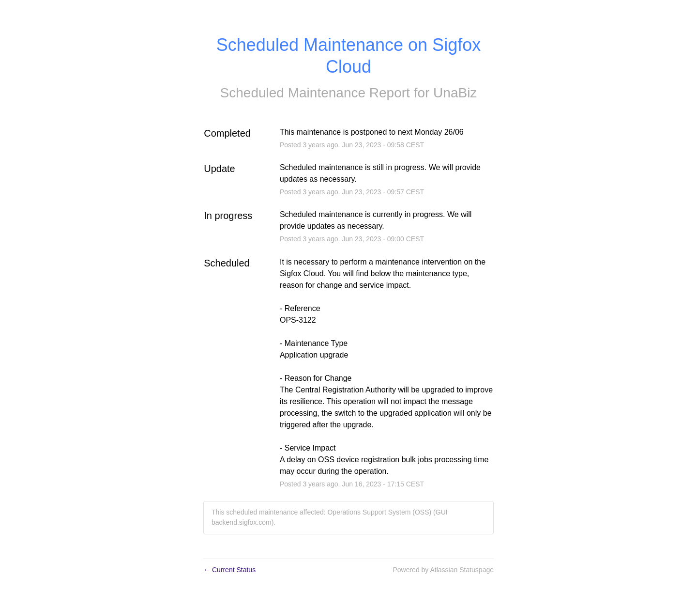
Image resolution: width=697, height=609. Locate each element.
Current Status (229, 570)
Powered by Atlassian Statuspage (443, 570)
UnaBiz (455, 92)
